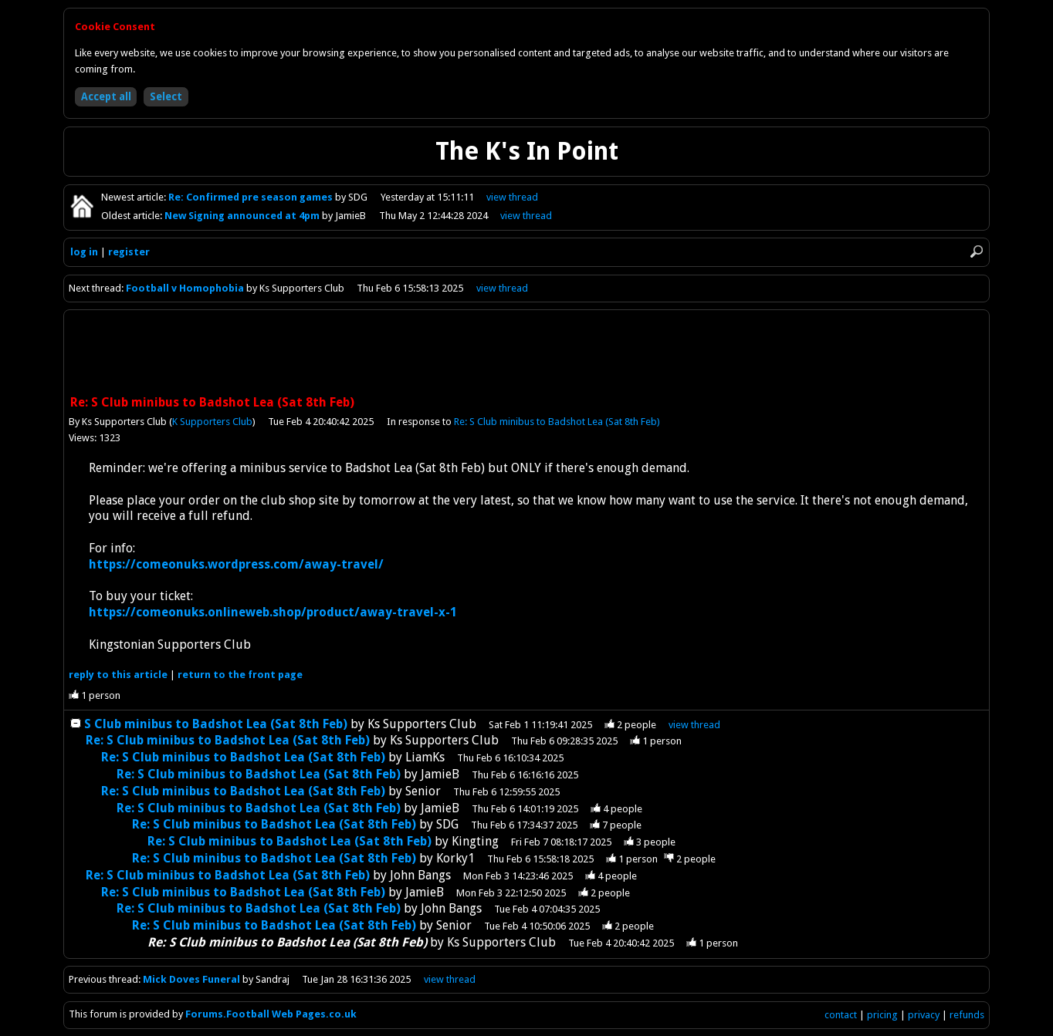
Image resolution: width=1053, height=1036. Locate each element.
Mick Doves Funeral (192, 979)
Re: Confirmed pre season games (251, 197)
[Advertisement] (526, 354)
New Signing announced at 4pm (243, 215)
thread (694, 725)
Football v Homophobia (185, 288)
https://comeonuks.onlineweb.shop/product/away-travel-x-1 (273, 612)
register (129, 252)
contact (840, 1015)
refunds (967, 1015)
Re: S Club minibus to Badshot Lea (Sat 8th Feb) (557, 421)
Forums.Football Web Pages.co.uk (271, 1014)
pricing (882, 1015)
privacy (924, 1015)
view (512, 197)
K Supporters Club (212, 421)
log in (84, 252)
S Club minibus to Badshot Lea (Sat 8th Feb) (215, 724)
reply (118, 674)
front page (240, 674)
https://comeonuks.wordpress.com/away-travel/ (236, 564)
